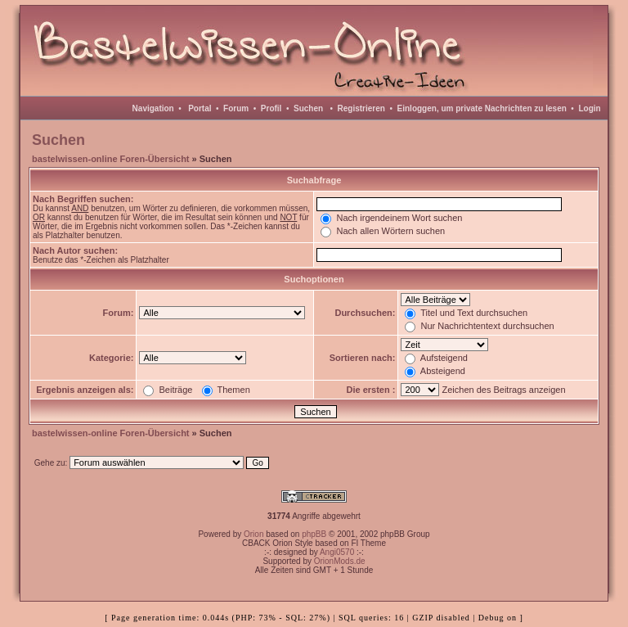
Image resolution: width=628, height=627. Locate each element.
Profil (271, 108)
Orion (253, 534)
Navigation (153, 108)
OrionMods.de (340, 561)
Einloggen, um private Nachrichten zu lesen (482, 108)
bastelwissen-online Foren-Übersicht (111, 159)
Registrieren (361, 108)
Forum (236, 108)
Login (589, 108)
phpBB (314, 534)
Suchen (308, 108)
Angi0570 (337, 552)
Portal (199, 108)
